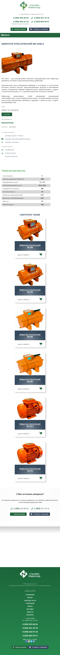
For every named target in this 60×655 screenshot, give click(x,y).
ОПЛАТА (30, 606)
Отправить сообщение (39, 29)
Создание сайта (30, 590)
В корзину (7, 114)
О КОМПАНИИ (30, 595)
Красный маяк (8, 122)
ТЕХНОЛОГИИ (30, 603)
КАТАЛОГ (30, 598)
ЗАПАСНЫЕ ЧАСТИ (30, 600)
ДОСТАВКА (30, 609)
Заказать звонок (18, 29)
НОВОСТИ (30, 612)
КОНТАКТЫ (30, 615)
